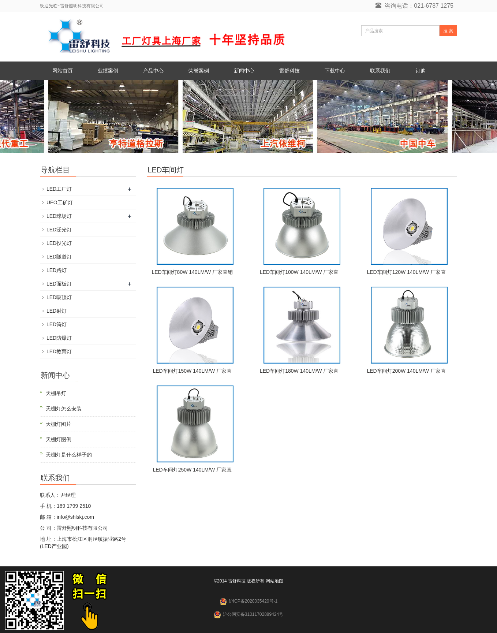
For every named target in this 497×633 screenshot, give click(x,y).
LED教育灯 (59, 351)
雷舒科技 (289, 71)
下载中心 (335, 71)
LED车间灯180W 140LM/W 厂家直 (299, 371)
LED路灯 (56, 270)
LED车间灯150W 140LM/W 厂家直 (192, 371)
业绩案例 (108, 71)
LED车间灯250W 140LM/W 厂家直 (192, 470)
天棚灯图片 (58, 424)
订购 (420, 71)
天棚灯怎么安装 (64, 409)
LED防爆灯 (59, 338)
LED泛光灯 (59, 229)
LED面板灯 (59, 284)
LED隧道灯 (59, 257)
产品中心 (153, 71)
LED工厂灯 (59, 189)
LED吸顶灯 (59, 297)
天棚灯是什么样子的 (69, 455)
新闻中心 (244, 71)
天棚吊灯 (56, 393)
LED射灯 (56, 311)
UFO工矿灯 (59, 202)
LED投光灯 (59, 243)
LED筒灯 (56, 324)
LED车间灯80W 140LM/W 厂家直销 (192, 272)
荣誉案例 (198, 71)
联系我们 (380, 71)
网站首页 (62, 71)
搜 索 (448, 30)
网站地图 (274, 581)
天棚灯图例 (58, 439)
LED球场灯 (59, 216)
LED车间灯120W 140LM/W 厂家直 (406, 272)
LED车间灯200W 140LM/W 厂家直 (406, 371)
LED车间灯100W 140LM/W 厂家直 (299, 272)
